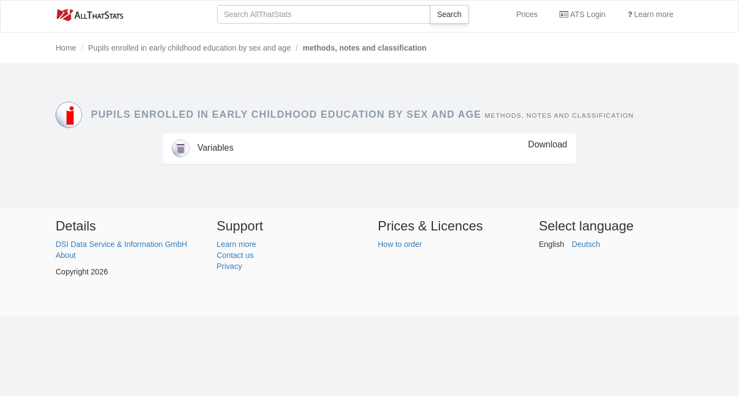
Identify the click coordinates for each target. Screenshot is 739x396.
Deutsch (586, 244)
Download (547, 144)
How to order (400, 244)
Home (66, 47)
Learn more (650, 14)
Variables (202, 147)
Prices (526, 14)
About (66, 255)
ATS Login (582, 14)
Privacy (229, 266)
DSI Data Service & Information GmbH (121, 244)
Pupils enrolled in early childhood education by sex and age (189, 47)
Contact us (235, 255)
